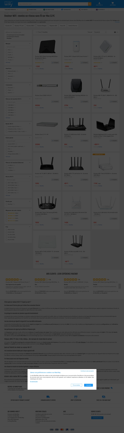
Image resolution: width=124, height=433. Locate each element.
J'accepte (88, 385)
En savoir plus (34, 382)
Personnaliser (76, 385)
